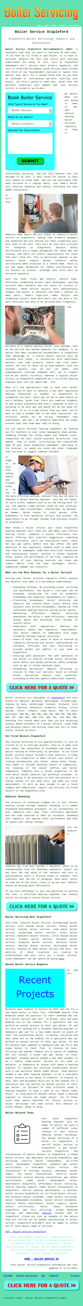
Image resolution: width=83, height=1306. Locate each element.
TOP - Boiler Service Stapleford (25, 1232)
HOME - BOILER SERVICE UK (42, 1259)
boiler (53, 56)
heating (46, 1213)
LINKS (46, 25)
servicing (32, 643)
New (43, 1275)
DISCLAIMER (73, 25)
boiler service (55, 356)
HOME (39, 25)
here (61, 959)
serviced (17, 183)
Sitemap (7, 1275)
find (14, 923)
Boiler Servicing (26, 1275)
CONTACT (62, 25)
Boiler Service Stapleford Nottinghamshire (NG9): (39, 49)
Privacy (75, 1275)
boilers (39, 282)
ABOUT (54, 25)
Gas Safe (51, 413)
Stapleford (58, 698)
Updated (53, 1275)
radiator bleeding (48, 805)
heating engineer (15, 531)
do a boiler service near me (23, 1019)
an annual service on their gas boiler (41, 1025)
